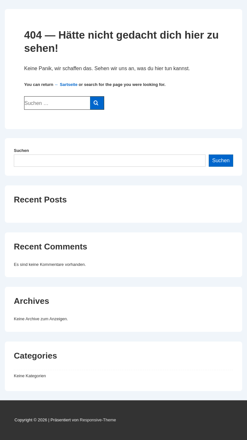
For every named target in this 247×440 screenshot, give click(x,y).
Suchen (21, 150)
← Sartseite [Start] (66, 84)
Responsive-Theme (98, 419)
